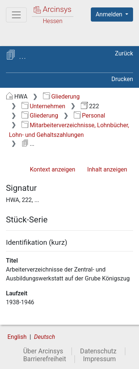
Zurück (124, 53)
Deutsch (44, 336)
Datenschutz (98, 351)
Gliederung (61, 96)
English (17, 336)
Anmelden (110, 14)
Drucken (122, 79)
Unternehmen (43, 106)
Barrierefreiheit (44, 359)
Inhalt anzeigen (107, 169)
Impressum (99, 359)
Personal (89, 115)
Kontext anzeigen (52, 169)
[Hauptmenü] (16, 14)
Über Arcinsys (43, 351)
